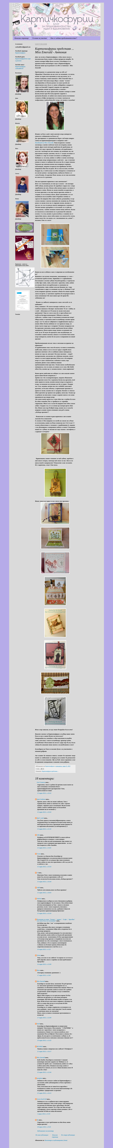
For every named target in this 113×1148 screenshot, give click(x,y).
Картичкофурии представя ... (50, 771)
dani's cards (40, 818)
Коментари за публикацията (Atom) (56, 1140)
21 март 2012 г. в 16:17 (44, 1051)
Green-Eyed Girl (42, 1099)
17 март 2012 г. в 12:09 (44, 1017)
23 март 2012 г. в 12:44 (44, 1072)
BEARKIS (40, 1046)
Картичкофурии (20, 53)
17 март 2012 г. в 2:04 (44, 975)
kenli (38, 1023)
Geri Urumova (41, 782)
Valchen (39, 898)
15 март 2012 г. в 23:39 (44, 913)
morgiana (39, 1078)
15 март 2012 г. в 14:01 (44, 848)
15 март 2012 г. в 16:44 (44, 881)
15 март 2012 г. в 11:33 (44, 829)
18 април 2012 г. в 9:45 (44, 1127)
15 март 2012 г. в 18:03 (44, 892)
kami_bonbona (41, 799)
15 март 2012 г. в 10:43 (44, 812)
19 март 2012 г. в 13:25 (44, 1040)
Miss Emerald (41, 981)
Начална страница (21, 38)
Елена (39, 854)
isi (37, 872)
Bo (38, 1120)
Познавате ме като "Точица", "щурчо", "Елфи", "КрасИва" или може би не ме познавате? (56, 920)
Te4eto (39, 955)
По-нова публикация (42, 1135)
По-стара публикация (68, 1135)
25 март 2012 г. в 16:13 (44, 1093)
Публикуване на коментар (45, 1131)
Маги (38, 970)
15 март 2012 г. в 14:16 (44, 866)
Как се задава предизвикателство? (64, 38)
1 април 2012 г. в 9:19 (43, 1114)
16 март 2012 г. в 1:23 (44, 949)
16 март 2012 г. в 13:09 (44, 964)
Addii (38, 887)
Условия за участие (39, 38)
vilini (38, 835)
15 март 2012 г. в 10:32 (44, 793)
